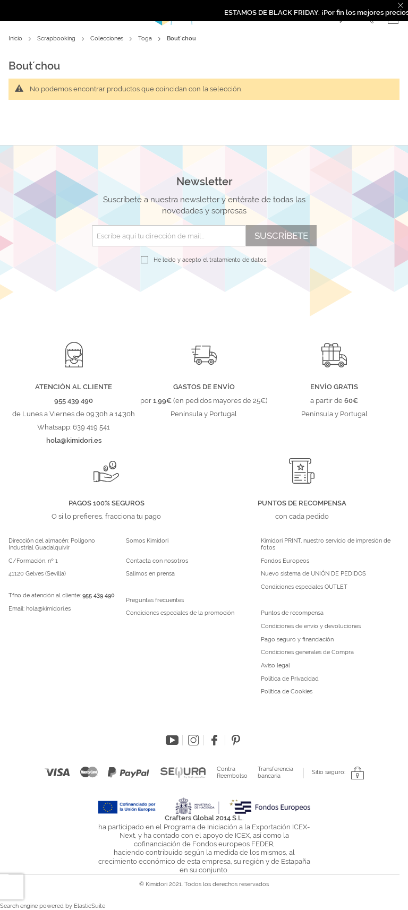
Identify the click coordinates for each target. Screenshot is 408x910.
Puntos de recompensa (292, 613)
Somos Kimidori (147, 541)
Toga (146, 38)
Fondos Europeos (285, 561)
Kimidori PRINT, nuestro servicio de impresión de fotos (325, 544)
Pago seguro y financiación (297, 640)
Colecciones (107, 38)
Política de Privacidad (290, 679)
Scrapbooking (57, 38)
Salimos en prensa (150, 574)
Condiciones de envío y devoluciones (311, 626)
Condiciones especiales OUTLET (304, 587)
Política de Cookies (286, 692)
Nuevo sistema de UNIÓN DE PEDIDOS (313, 574)
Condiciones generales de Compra (307, 652)
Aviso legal (275, 666)
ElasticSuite (89, 906)
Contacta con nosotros (157, 561)
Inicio (16, 38)
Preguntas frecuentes (155, 600)
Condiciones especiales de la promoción (181, 613)
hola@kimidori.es (48, 608)
